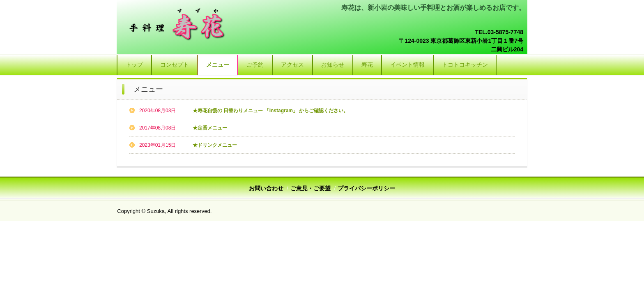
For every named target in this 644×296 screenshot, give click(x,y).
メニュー (217, 65)
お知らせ (332, 65)
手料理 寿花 (179, 24)
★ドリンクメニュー (215, 145)
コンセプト (174, 65)
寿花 (367, 65)
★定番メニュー (210, 128)
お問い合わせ (266, 188)
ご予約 (255, 65)
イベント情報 (407, 65)
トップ (134, 65)
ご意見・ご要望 (310, 188)
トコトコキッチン (465, 65)
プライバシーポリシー (366, 188)
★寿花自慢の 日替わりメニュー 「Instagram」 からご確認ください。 (270, 110)
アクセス (292, 65)
